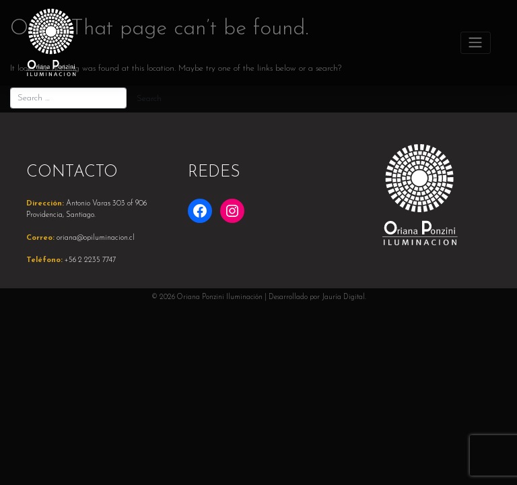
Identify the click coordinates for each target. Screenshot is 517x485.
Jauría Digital (343, 297)
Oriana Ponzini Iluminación (220, 297)
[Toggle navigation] (475, 42)
